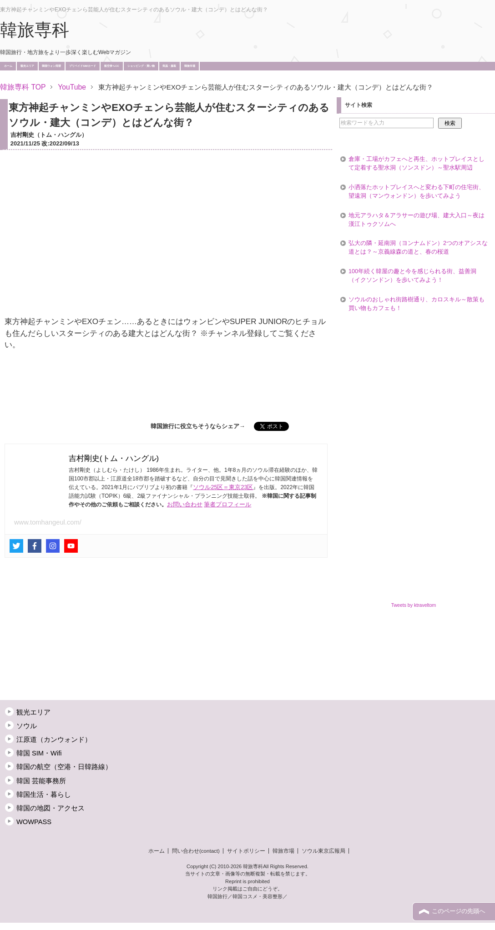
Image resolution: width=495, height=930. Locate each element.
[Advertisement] (166, 387)
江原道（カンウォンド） (53, 739)
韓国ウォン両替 (51, 66)
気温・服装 (169, 66)
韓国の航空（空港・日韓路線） (64, 766)
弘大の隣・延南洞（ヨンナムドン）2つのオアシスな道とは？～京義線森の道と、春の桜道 (418, 247)
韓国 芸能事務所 (41, 781)
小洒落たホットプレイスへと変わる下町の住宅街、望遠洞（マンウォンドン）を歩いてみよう (417, 191)
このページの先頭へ (458, 911)
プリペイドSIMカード (82, 66)
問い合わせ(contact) (196, 851)
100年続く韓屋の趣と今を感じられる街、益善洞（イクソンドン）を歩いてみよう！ (412, 275)
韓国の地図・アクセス (50, 808)
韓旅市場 (189, 66)
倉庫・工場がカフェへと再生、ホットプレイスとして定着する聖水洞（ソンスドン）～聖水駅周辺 (417, 163)
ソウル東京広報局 (323, 851)
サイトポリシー (246, 851)
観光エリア (27, 66)
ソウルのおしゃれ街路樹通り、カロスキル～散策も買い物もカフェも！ (417, 303)
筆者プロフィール (227, 504)
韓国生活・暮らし (43, 794)
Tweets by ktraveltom (413, 605)
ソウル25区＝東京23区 (223, 487)
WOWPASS (33, 821)
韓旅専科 (34, 30)
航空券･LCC (111, 66)
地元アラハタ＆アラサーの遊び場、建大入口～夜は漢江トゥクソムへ (417, 219)
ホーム (8, 66)
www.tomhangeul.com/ (47, 522)
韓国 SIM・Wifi (39, 753)
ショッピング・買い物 (141, 66)
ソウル (26, 726)
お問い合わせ (184, 504)
